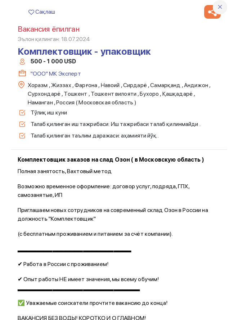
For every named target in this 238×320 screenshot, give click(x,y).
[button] (212, 12)
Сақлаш (41, 11)
